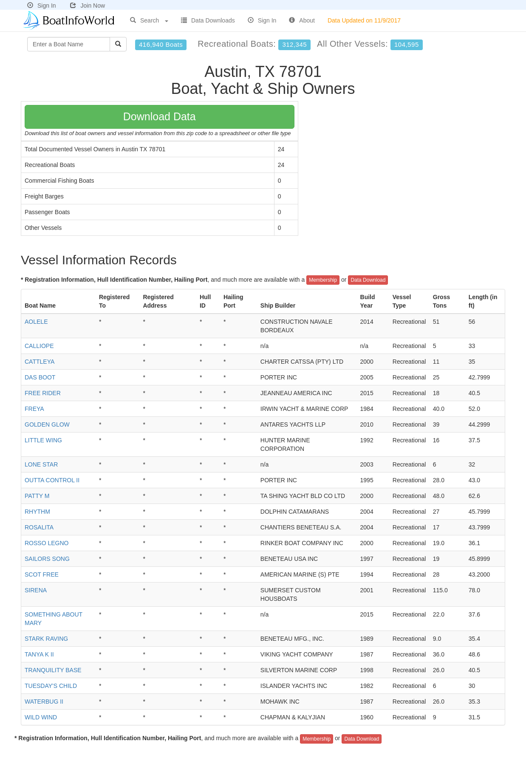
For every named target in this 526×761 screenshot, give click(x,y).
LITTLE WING (43, 440)
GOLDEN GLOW (47, 424)
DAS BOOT (40, 377)
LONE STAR (41, 464)
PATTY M (37, 495)
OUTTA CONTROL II (52, 480)
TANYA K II (39, 654)
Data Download (368, 280)
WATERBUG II (44, 701)
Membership (323, 280)
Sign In (41, 5)
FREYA (34, 408)
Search (149, 20)
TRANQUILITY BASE (53, 670)
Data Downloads (208, 20)
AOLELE (36, 321)
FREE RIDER (43, 393)
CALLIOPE (39, 345)
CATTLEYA (39, 361)
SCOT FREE (42, 574)
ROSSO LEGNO (46, 543)
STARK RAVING (46, 638)
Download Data (159, 116)
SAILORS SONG (47, 558)
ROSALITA (39, 527)
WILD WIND (41, 717)
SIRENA (36, 590)
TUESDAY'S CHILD (51, 685)
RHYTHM (37, 511)
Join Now (87, 5)
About (302, 20)
